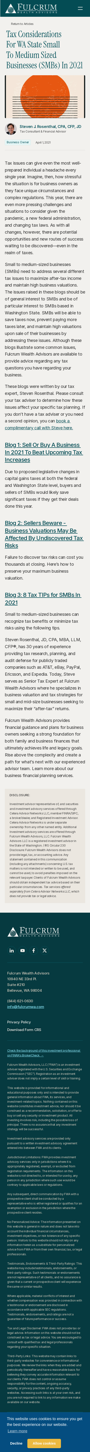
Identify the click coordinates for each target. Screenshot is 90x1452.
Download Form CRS (24, 1029)
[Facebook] (33, 950)
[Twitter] (44, 950)
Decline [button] (16, 1443)
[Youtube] (22, 950)
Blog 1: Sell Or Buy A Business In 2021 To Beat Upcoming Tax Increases (44, 452)
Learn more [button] (17, 1431)
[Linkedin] (11, 950)
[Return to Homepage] (31, 8)
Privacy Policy (19, 1022)
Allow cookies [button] (44, 1443)
